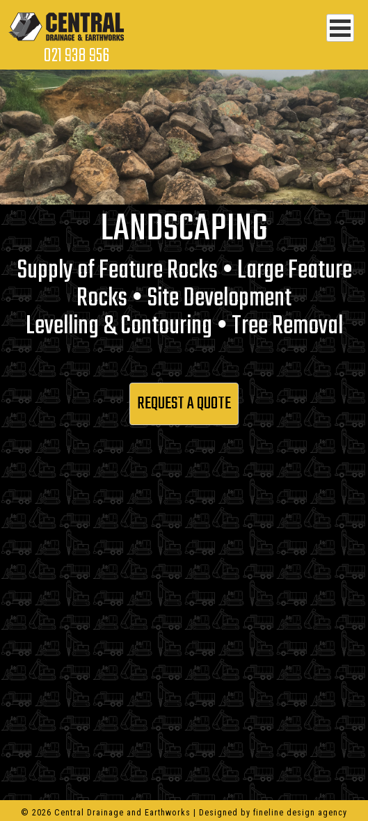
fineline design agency (300, 813)
